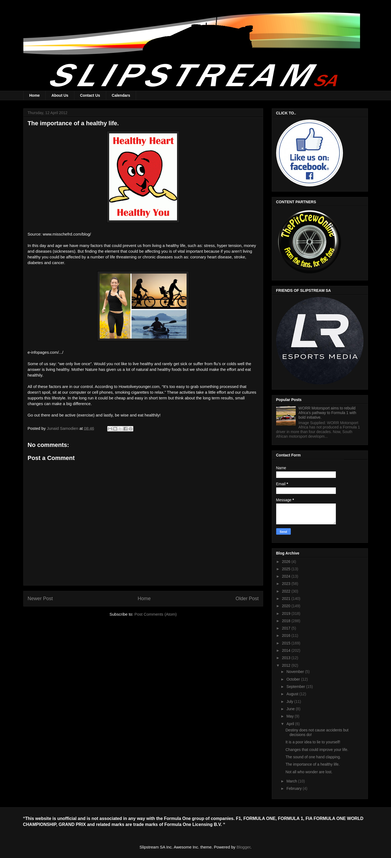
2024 (286, 576)
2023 (286, 583)
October (293, 679)
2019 (286, 613)
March (292, 781)
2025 (286, 569)
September (296, 686)
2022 (286, 591)
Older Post (246, 598)
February (294, 788)
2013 (286, 658)
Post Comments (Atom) (155, 614)
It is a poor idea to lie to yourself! (312, 742)
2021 (286, 598)
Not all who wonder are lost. (308, 772)
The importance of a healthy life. (312, 764)
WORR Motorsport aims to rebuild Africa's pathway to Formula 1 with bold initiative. (327, 412)
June (291, 709)
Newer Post (40, 598)
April (290, 724)
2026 (286, 561)
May (290, 716)
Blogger (243, 847)
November (295, 671)
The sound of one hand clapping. (313, 757)
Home (34, 95)
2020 (286, 606)
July (290, 701)
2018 (286, 621)
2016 (286, 635)
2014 (286, 650)
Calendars (121, 95)
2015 (286, 643)
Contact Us (90, 95)
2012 (286, 665)
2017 (286, 628)
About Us (59, 95)
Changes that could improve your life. (316, 749)
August (292, 694)
